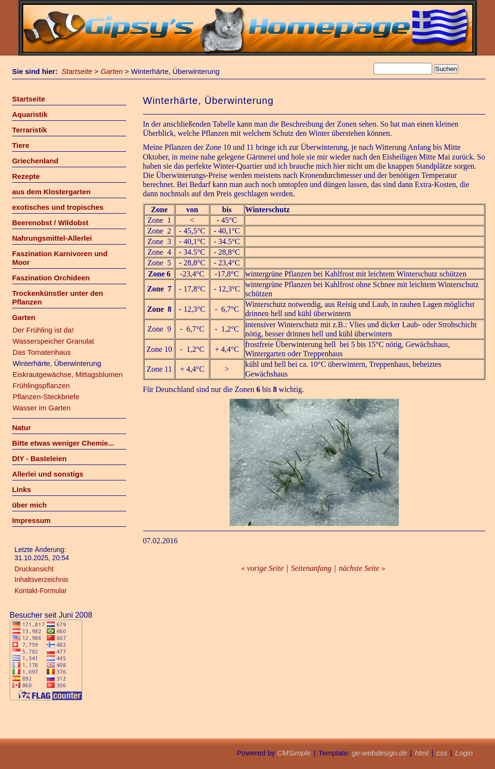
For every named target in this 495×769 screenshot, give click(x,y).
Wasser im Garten (42, 408)
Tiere (20, 145)
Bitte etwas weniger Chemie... (63, 443)
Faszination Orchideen (51, 278)
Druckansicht (34, 569)
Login (464, 753)
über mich (29, 505)
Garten (112, 71)
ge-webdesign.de (379, 753)
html (421, 753)
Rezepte (26, 176)
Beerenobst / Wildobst (50, 222)
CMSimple (293, 753)
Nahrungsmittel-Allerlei (52, 238)
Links (21, 489)
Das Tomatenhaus (42, 352)
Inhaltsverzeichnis (41, 579)
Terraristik (29, 130)
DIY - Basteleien (39, 458)
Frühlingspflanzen (41, 385)
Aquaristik (29, 114)
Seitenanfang (311, 568)
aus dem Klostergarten (51, 192)
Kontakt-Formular (41, 591)
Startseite (77, 71)
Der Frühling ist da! (43, 330)
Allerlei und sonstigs (48, 474)
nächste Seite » (362, 568)
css (442, 753)
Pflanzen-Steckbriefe (46, 396)
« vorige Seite (262, 568)
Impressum (31, 520)
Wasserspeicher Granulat (53, 341)
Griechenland (35, 161)
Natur (21, 427)
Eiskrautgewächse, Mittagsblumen (68, 374)
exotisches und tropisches (57, 207)
